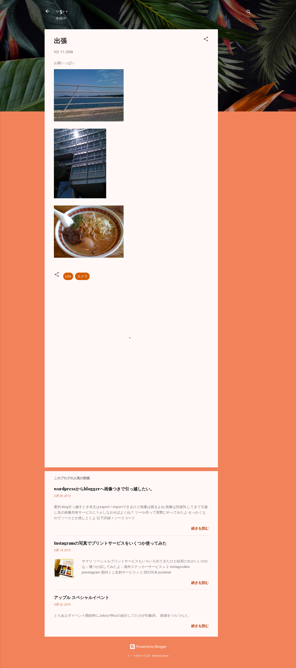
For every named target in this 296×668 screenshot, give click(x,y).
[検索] (248, 13)
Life (68, 276)
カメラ (82, 276)
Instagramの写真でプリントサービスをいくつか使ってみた (110, 543)
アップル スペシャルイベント (81, 597)
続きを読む (200, 528)
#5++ (62, 11)
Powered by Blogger (148, 647)
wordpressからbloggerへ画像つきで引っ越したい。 (104, 489)
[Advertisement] (236, 99)
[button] (206, 39)
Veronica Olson (160, 655)
